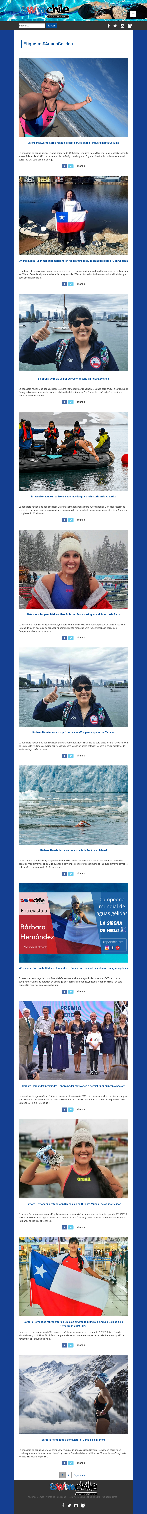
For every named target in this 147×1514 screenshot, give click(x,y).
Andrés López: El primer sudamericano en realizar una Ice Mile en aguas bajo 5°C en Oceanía (73, 260)
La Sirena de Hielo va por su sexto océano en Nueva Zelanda (73, 378)
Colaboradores (109, 1497)
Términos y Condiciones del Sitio (84, 1497)
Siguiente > (79, 1475)
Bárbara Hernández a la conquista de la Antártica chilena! (73, 850)
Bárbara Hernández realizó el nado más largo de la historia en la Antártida (73, 496)
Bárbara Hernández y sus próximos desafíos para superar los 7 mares (73, 732)
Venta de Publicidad (56, 1497)
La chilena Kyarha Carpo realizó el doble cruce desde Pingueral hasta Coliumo (73, 142)
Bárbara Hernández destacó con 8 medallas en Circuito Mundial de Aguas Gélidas (73, 1204)
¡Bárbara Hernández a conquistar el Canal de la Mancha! (73, 1439)
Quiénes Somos (36, 1497)
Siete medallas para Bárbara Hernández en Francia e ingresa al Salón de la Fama (73, 614)
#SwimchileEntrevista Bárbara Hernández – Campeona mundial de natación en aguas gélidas (73, 968)
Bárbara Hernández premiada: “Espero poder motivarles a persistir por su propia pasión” (73, 1086)
